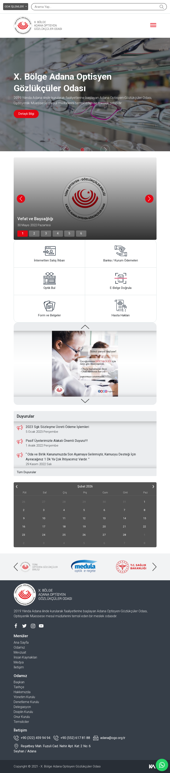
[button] (21, 233)
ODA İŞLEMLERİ (14, 6)
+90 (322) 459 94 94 (32, 738)
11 (64, 518)
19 (84, 526)
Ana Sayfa (21, 642)
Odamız (19, 647)
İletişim (19, 667)
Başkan (19, 682)
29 (84, 501)
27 (43, 501)
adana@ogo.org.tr (109, 738)
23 (23, 534)
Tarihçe (19, 687)
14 (124, 518)
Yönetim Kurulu (24, 697)
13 (104, 518)
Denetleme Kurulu (26, 702)
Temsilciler (21, 722)
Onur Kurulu (22, 717)
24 (43, 534)
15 (144, 518)
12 (84, 518)
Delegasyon (22, 707)
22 (144, 526)
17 (43, 526)
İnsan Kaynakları (25, 657)
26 (23, 501)
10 (43, 518)
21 (124, 526)
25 (64, 534)
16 (23, 526)
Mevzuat (20, 652)
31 (124, 501)
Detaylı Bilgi (27, 114)
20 (104, 526)
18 (64, 526)
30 (104, 501)
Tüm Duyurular (26, 472)
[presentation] (21, 199)
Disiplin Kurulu (23, 712)
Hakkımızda (22, 692)
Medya (19, 662)
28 (64, 501)
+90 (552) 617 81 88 (71, 738)
